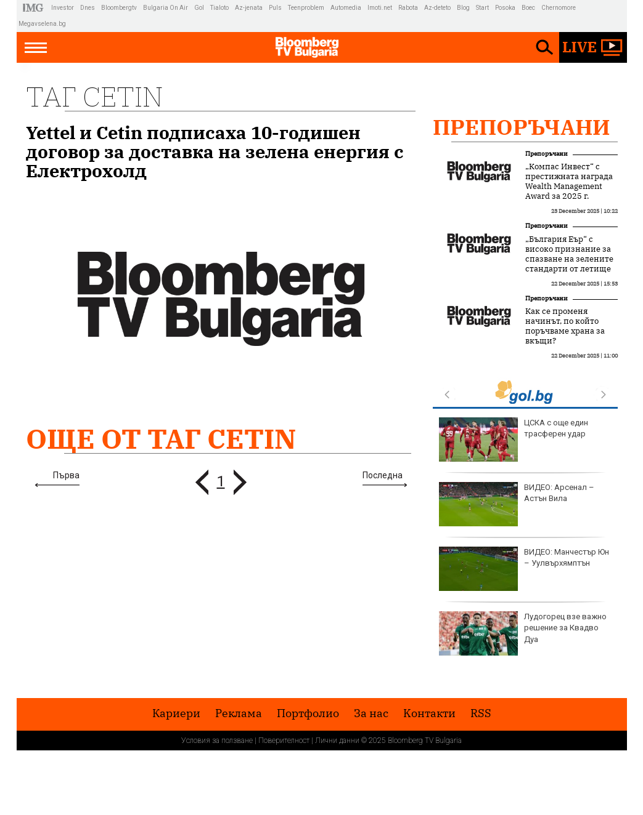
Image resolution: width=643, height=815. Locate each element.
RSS (480, 713)
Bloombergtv (119, 7)
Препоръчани (521, 127)
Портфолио (308, 713)
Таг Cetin (94, 96)
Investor (62, 7)
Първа (66, 475)
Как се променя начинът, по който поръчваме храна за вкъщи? (565, 326)
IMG (35, 8)
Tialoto (219, 7)
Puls (275, 7)
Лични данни (337, 740)
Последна (382, 475)
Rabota (408, 7)
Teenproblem (306, 7)
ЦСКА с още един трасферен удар (513, 439)
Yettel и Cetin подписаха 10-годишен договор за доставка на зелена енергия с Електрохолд (215, 151)
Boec (528, 7)
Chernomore (558, 7)
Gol (199, 7)
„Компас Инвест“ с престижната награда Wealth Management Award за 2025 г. (569, 181)
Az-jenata (249, 7)
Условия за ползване (217, 740)
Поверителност (283, 740)
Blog (463, 7)
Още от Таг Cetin (161, 439)
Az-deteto (437, 7)
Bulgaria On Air (165, 7)
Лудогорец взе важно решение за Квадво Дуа (523, 633)
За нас (371, 713)
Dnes (87, 7)
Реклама (238, 713)
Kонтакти (429, 713)
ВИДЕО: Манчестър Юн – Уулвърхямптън (524, 569)
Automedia (345, 7)
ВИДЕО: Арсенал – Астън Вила (516, 504)
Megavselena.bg (42, 23)
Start (482, 7)
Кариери (176, 713)
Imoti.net (379, 7)
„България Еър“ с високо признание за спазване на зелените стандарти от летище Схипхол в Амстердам (569, 259)
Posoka (505, 7)
